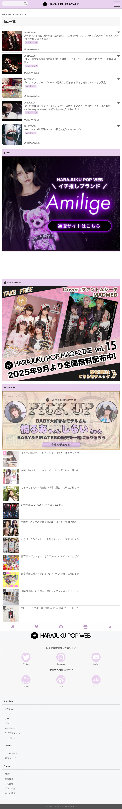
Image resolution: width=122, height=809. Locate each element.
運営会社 (9, 779)
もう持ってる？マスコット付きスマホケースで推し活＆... (51, 539)
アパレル (9, 709)
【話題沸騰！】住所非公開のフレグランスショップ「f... (50, 590)
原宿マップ (10, 758)
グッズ (8, 723)
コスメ (8, 714)
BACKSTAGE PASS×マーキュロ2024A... (42, 504)
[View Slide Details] (61, 250)
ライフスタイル (12, 733)
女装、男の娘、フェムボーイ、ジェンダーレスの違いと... (51, 470)
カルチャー (10, 728)
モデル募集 (10, 793)
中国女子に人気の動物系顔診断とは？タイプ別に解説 (49, 522)
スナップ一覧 (11, 753)
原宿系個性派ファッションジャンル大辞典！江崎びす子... (51, 573)
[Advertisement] (61, 257)
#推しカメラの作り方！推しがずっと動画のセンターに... (50, 608)
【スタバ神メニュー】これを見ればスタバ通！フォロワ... (51, 453)
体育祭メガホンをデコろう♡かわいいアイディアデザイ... (51, 556)
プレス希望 (10, 788)
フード (8, 718)
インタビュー (11, 738)
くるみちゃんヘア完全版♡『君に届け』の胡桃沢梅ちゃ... (51, 487)
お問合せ (9, 783)
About (7, 774)
